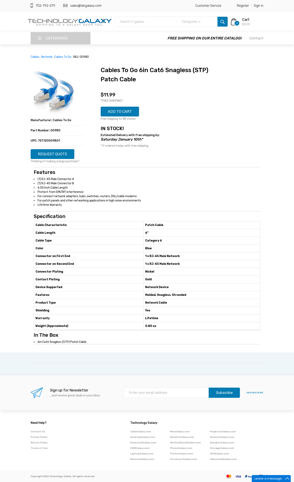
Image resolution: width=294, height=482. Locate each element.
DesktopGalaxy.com (142, 437)
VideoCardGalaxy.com (223, 459)
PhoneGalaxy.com (181, 448)
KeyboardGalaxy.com (143, 442)
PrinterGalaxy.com (181, 453)
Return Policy (39, 442)
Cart (245, 19)
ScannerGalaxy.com (222, 437)
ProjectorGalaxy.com (223, 431)
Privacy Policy (39, 437)
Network (46, 57)
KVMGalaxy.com (139, 448)
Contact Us (38, 431)
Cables (35, 57)
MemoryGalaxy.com (142, 459)
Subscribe (224, 392)
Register (243, 6)
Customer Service (208, 6)
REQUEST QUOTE (52, 154)
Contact (256, 38)
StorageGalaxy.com (222, 448)
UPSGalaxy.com (219, 453)
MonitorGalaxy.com (182, 437)
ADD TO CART (120, 111)
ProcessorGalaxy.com (183, 459)
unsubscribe (254, 392)
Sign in (258, 6)
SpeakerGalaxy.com (222, 442)
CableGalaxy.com (140, 431)
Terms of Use (39, 448)
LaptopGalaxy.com (141, 453)
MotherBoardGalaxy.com (185, 442)
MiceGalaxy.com (180, 431)
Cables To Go (62, 57)
